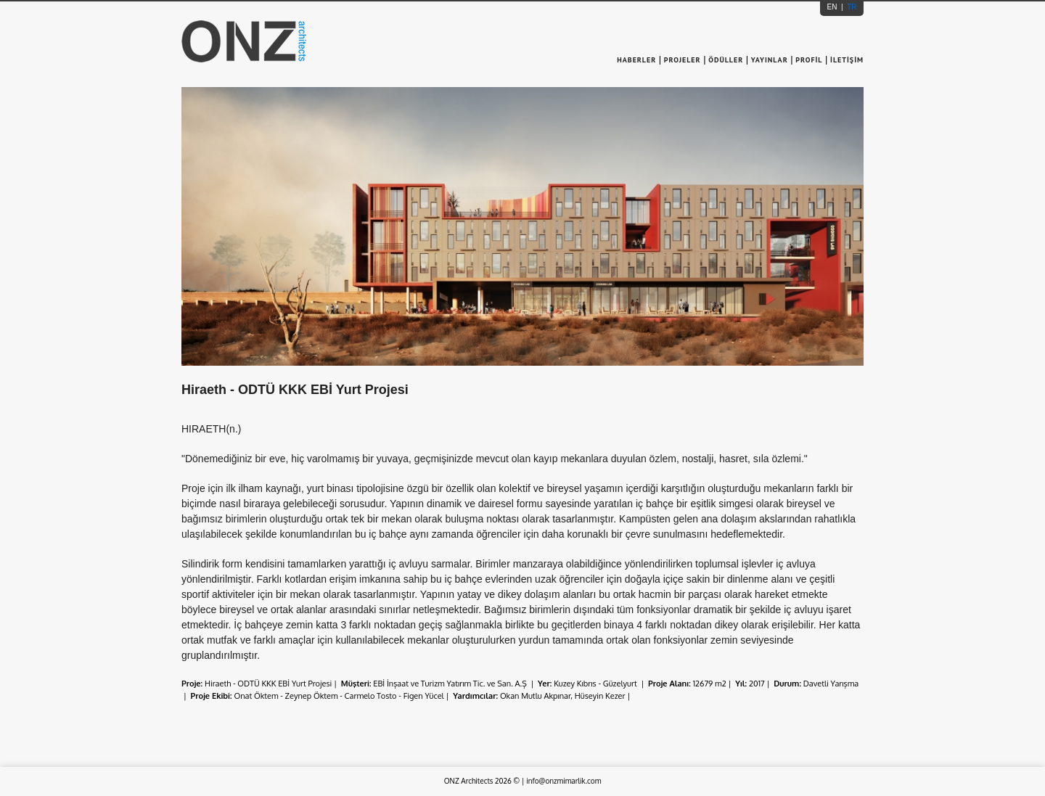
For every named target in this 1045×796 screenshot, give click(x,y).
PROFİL (808, 60)
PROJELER (682, 60)
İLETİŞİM (847, 60)
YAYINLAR (769, 60)
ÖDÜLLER (725, 60)
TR (850, 7)
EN (833, 7)
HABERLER (638, 60)
